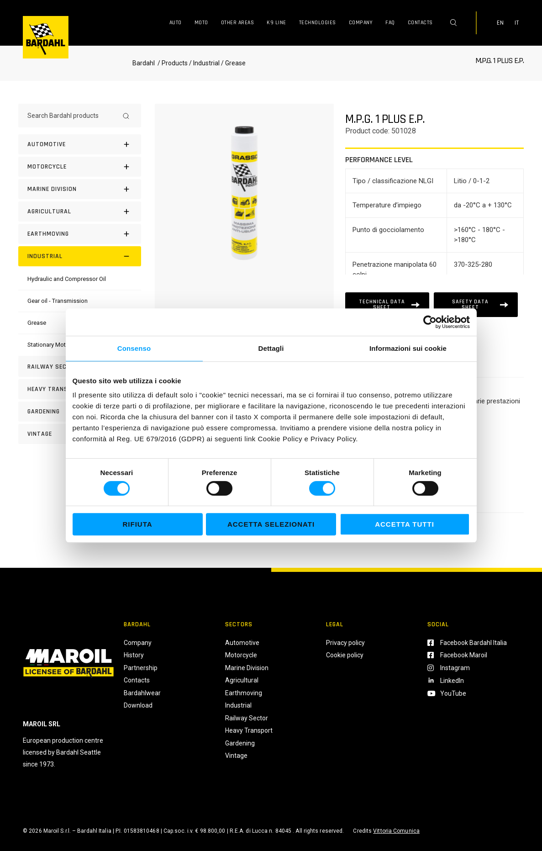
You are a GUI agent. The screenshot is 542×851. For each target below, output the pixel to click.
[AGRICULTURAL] (79, 211)
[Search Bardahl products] (71, 115)
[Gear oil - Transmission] (57, 300)
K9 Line (276, 22)
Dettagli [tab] (271, 348)
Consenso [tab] (134, 348)
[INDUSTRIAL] (79, 256)
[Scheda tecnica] (387, 304)
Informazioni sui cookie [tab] (408, 348)
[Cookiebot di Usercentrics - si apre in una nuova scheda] (430, 322)
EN (500, 23)
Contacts (420, 22)
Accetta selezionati (271, 524)
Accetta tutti (404, 524)
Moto (201, 22)
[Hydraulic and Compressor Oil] (66, 278)
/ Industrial (204, 63)
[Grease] (36, 322)
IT (517, 23)
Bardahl (143, 63)
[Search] (126, 115)
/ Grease (233, 63)
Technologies (317, 22)
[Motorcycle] (79, 167)
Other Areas (237, 22)
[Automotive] (79, 144)
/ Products (172, 63)
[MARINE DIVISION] (79, 189)
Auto (175, 22)
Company (361, 22)
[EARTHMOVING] (79, 234)
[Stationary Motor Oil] (53, 344)
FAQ (390, 22)
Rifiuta (137, 524)
